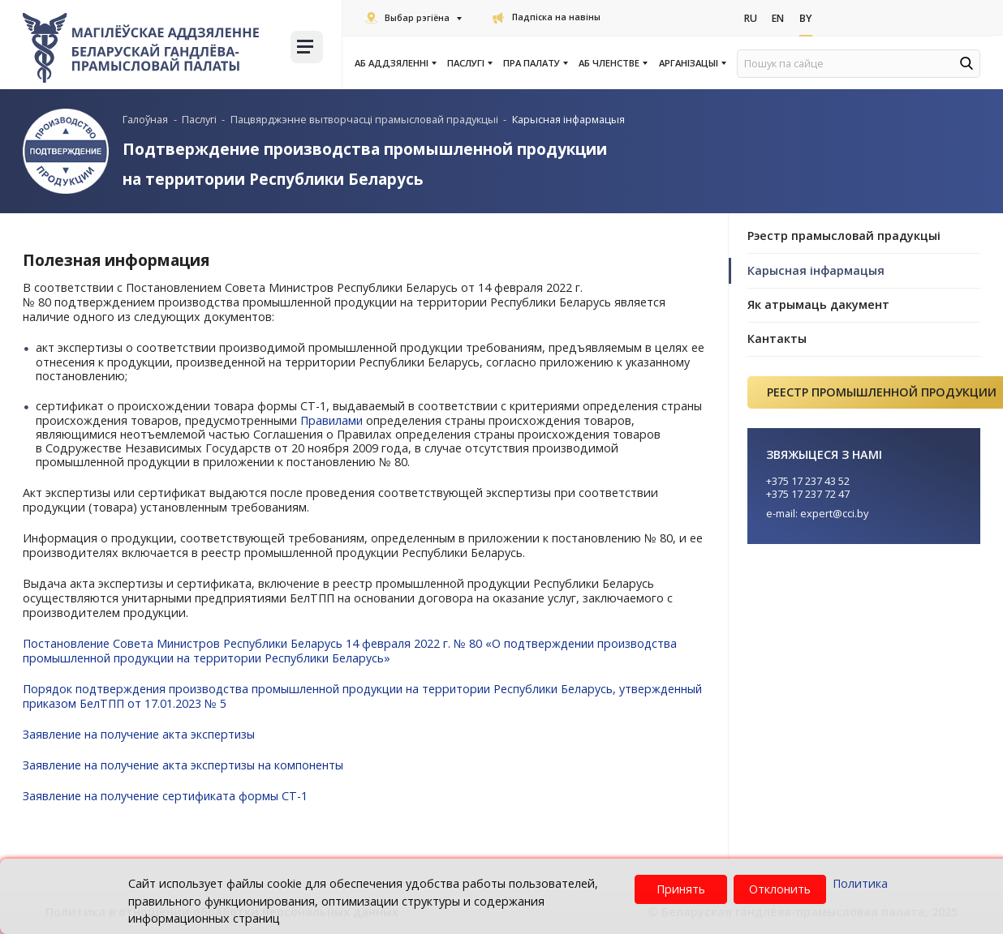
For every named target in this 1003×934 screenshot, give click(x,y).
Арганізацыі (692, 63)
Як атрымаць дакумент (818, 304)
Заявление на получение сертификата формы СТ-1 (167, 795)
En (781, 18)
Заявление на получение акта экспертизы (140, 734)
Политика (860, 883)
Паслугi (469, 63)
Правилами (332, 420)
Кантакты (777, 338)
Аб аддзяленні (395, 63)
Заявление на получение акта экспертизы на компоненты (185, 765)
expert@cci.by (834, 513)
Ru (751, 18)
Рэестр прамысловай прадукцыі (844, 235)
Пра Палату (534, 63)
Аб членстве (612, 63)
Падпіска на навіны (547, 17)
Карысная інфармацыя (816, 270)
